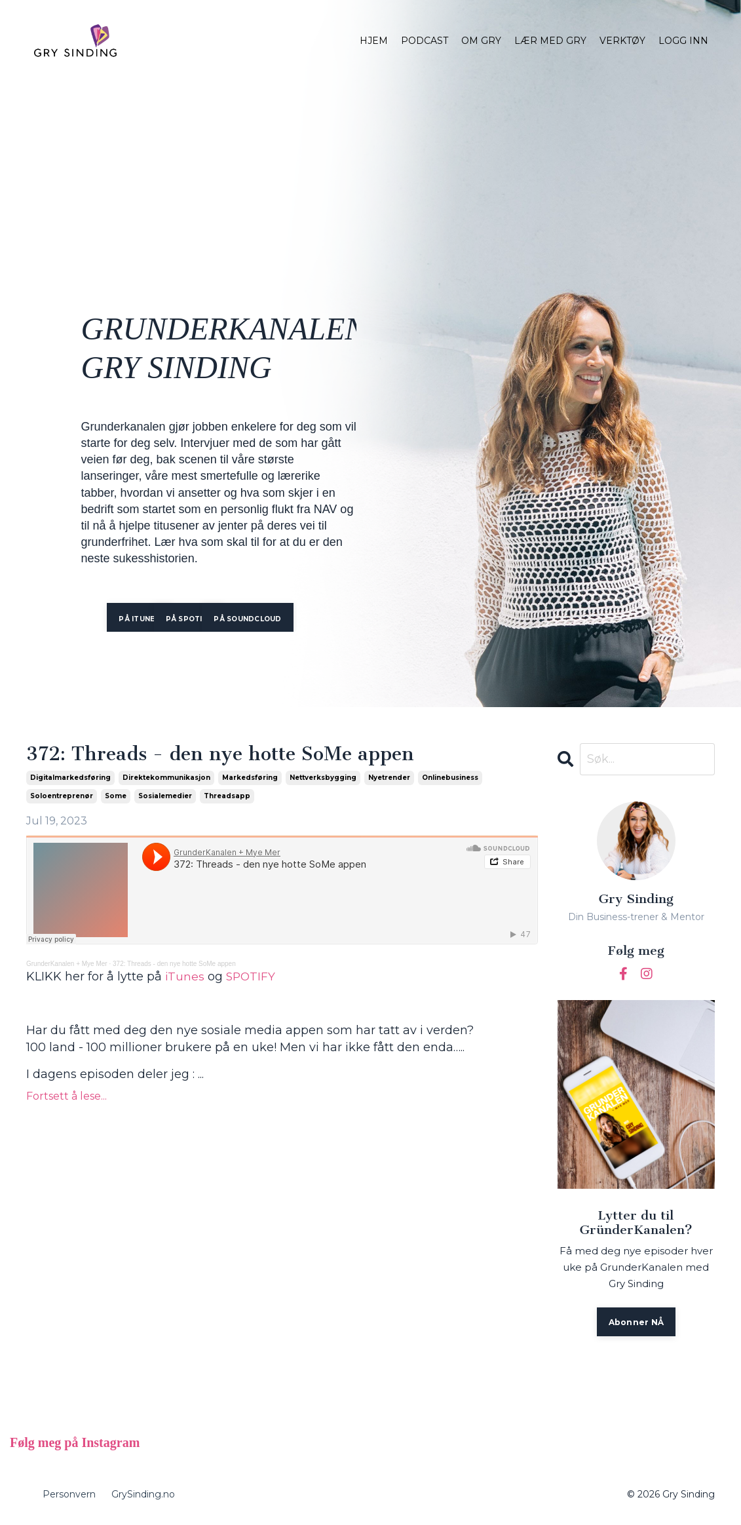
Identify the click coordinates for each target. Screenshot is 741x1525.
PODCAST (424, 41)
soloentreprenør (61, 796)
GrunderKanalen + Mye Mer (66, 964)
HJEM (374, 41)
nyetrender (389, 778)
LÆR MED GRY (550, 41)
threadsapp (227, 796)
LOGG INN (683, 41)
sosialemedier (165, 796)
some (115, 796)
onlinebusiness (450, 778)
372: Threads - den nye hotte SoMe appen (227, 754)
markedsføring (250, 778)
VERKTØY (622, 41)
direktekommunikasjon (166, 778)
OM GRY (481, 41)
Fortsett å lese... (66, 1097)
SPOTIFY (252, 977)
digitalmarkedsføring (70, 778)
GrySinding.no (143, 1495)
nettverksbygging (323, 778)
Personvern (69, 1495)
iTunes (185, 977)
